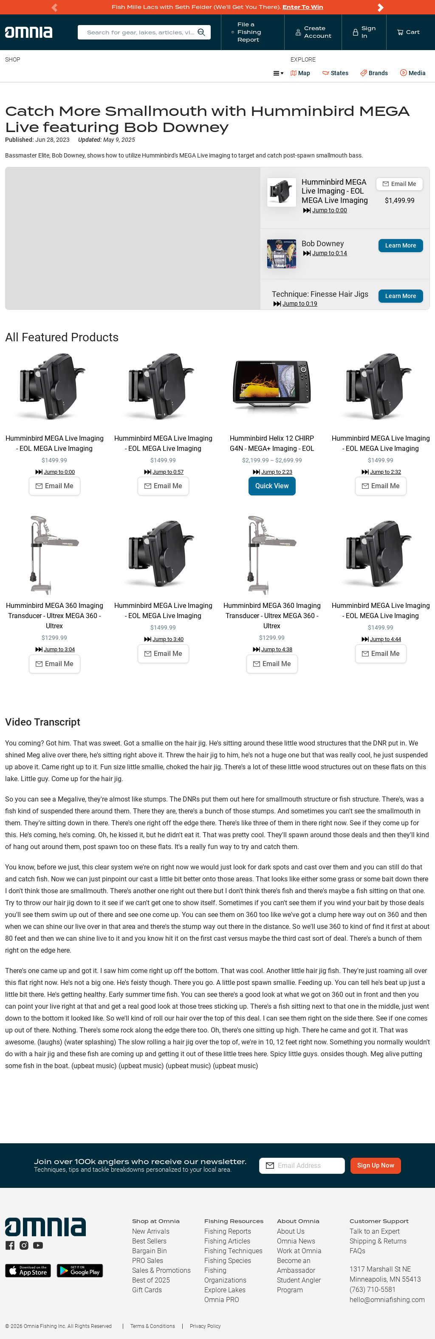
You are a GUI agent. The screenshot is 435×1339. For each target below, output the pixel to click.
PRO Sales (147, 1261)
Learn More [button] (400, 245)
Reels (93, 73)
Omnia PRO (221, 1300)
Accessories (168, 73)
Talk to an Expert (375, 1231)
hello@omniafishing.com (387, 1300)
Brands (374, 73)
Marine (208, 73)
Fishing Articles (227, 1241)
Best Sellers (149, 1241)
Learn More (400, 296)
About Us (291, 1231)
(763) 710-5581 (373, 1290)
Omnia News (296, 1241)
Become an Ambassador (296, 1265)
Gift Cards (147, 1290)
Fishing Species (227, 1261)
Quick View (272, 486)
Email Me (399, 183)
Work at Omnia (299, 1251)
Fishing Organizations (225, 1275)
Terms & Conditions (152, 1326)
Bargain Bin (149, 1251)
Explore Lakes (225, 1290)
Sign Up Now (385, 1165)
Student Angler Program (299, 1285)
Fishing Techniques (233, 1251)
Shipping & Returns (378, 1241)
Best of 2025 (151, 1280)
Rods (65, 73)
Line (39, 73)
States (335, 73)
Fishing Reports (227, 1231)
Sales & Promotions (161, 1270)
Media (413, 73)
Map (301, 73)
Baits (12, 73)
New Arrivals (150, 1231)
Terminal (126, 73)
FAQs (357, 1251)
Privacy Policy (205, 1326)
